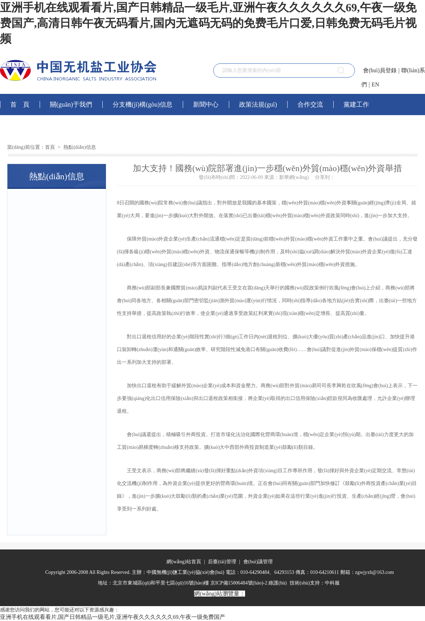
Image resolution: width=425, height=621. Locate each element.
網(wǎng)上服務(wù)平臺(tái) (50, 125)
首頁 (50, 147)
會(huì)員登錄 (380, 70)
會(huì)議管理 (257, 561)
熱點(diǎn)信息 (79, 147)
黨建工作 (356, 104)
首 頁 (19, 104)
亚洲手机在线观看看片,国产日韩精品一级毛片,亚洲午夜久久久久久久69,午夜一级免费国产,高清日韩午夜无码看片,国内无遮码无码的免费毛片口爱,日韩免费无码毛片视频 (208, 23)
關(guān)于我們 (71, 104)
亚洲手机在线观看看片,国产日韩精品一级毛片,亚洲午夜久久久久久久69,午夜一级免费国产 (112, 617)
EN (375, 84)
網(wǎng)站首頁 (183, 561)
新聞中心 (206, 104)
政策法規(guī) (258, 104)
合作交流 (310, 104)
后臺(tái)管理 (222, 561)
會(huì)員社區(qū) (136, 125)
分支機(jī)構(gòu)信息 (142, 104)
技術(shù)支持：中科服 (315, 583)
